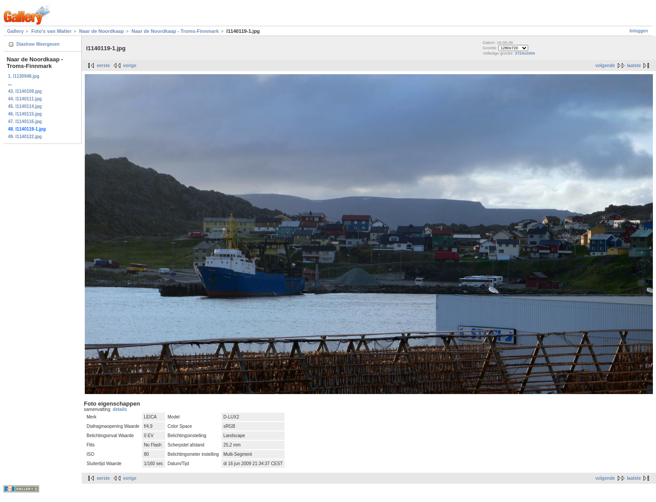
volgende (605, 65)
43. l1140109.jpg (25, 91)
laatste (634, 65)
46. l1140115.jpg (25, 114)
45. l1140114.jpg (25, 106)
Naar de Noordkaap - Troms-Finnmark (175, 31)
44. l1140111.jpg (25, 98)
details (120, 409)
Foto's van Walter (51, 31)
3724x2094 (525, 53)
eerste (103, 65)
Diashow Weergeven (37, 44)
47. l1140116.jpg (25, 121)
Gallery (15, 31)
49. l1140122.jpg (25, 136)
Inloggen (638, 30)
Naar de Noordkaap (101, 31)
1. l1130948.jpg (24, 76)
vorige (129, 65)
